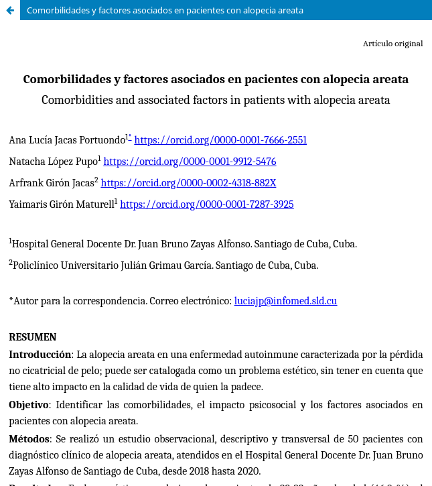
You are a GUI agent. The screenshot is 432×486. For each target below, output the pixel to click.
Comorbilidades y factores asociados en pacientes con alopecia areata (165, 10)
